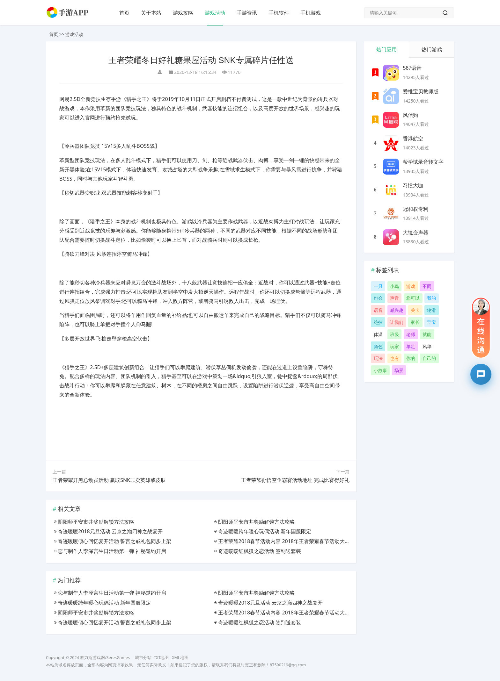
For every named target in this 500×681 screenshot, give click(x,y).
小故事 (380, 370)
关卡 (415, 310)
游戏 (410, 286)
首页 (124, 12)
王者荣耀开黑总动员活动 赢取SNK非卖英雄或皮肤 (109, 480)
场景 (398, 370)
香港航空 (413, 138)
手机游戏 (310, 12)
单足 (410, 346)
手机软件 (278, 12)
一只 (378, 286)
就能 (427, 334)
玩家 (394, 346)
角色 (378, 346)
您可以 (413, 298)
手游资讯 (247, 12)
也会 (378, 298)
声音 (394, 298)
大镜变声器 (415, 232)
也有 (394, 358)
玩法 (378, 358)
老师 (410, 334)
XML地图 (180, 657)
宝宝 (431, 322)
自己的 (429, 358)
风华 (427, 346)
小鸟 (394, 286)
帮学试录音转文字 (423, 162)
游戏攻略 (183, 12)
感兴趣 (396, 310)
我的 (431, 298)
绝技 (378, 322)
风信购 (410, 115)
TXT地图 (161, 657)
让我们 (396, 322)
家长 (415, 322)
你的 (410, 358)
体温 (378, 334)
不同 (427, 286)
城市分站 (143, 657)
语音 (378, 310)
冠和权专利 (415, 209)
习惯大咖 (413, 185)
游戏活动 (215, 12)
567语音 (412, 68)
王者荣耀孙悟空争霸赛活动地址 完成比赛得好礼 (295, 480)
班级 (394, 334)
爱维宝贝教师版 (420, 91)
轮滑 (431, 310)
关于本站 (151, 12)
